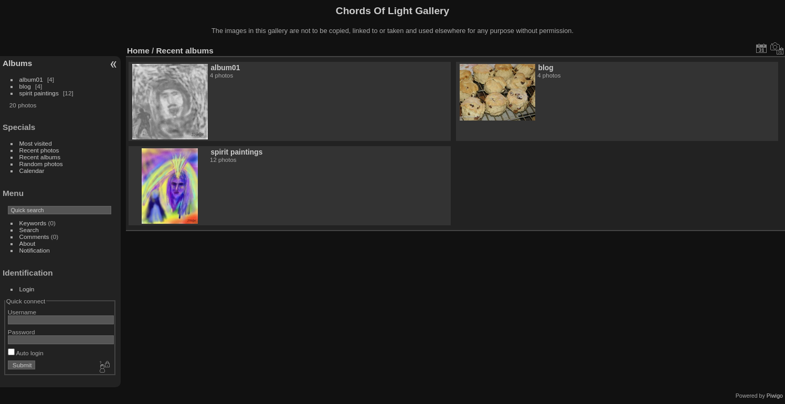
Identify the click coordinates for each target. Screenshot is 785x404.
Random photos (41, 163)
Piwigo (775, 395)
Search (29, 229)
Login (27, 289)
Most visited (35, 143)
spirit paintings (39, 93)
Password (21, 332)
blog (25, 86)
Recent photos (39, 150)
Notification (34, 250)
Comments (34, 236)
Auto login (26, 353)
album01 (31, 79)
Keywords (33, 223)
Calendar (32, 170)
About (27, 243)
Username (22, 312)
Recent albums (39, 157)
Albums (17, 63)
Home (138, 50)
